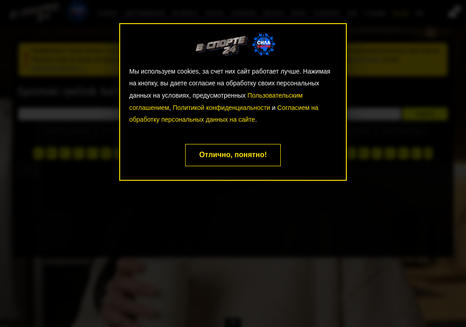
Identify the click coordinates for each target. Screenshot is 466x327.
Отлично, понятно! (233, 155)
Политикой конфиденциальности (221, 107)
